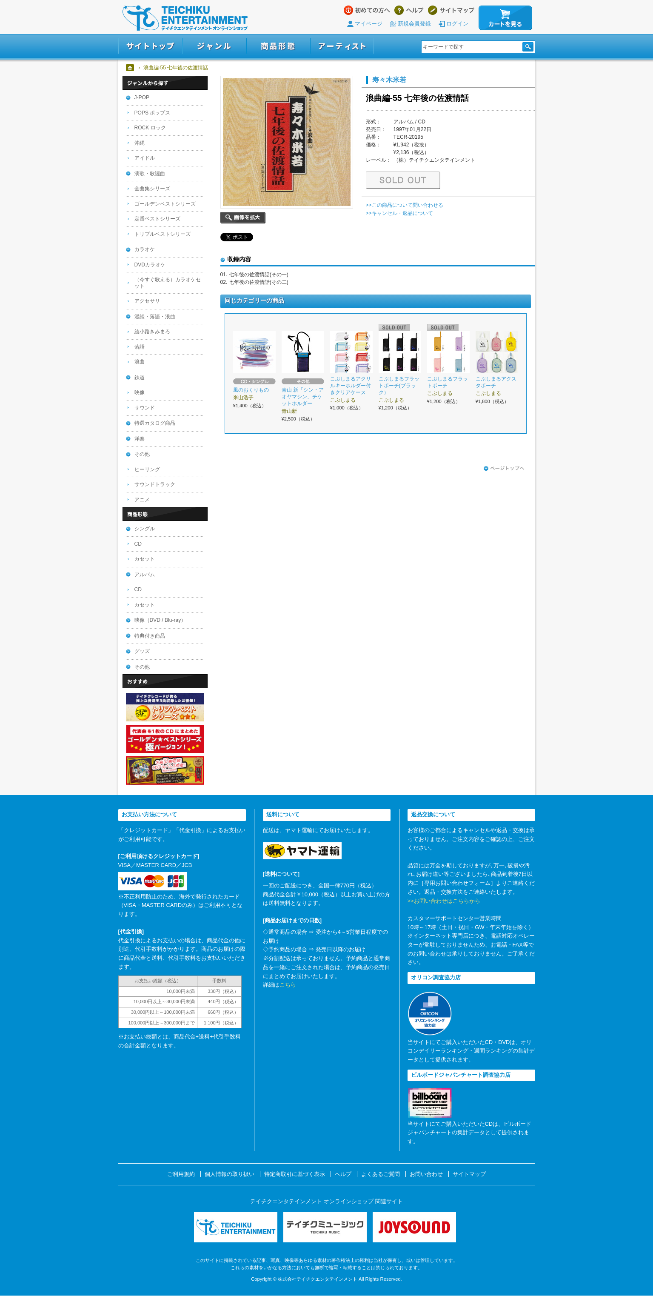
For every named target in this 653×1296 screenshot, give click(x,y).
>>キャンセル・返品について (399, 213)
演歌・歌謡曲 (149, 174)
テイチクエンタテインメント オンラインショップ (185, 18)
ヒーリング (147, 469)
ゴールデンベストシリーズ (165, 204)
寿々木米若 (389, 79)
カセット (144, 559)
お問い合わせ (426, 1174)
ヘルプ (409, 10)
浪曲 (139, 362)
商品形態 (278, 46)
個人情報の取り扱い (229, 1174)
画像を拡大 (242, 217)
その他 (142, 454)
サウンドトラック (154, 484)
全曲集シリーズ (152, 189)
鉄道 (139, 378)
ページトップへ (504, 468)
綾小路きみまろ (152, 332)
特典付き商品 (149, 636)
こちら (287, 984)
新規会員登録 (414, 23)
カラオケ (144, 249)
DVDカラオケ (150, 265)
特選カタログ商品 (154, 423)
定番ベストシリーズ (157, 219)
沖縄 (139, 143)
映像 (139, 392)
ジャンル (214, 46)
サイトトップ (150, 46)
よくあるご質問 (380, 1174)
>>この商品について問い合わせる (404, 205)
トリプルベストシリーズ (162, 234)
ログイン (457, 23)
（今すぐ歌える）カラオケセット (167, 283)
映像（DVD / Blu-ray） (160, 620)
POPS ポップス (152, 113)
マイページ (368, 23)
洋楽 (139, 439)
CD (138, 544)
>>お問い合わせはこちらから (444, 901)
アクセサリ (147, 301)
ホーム (130, 67)
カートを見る (505, 18)
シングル (144, 529)
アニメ (142, 500)
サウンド (144, 408)
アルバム (144, 575)
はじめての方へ (367, 10)
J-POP (142, 97)
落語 (139, 347)
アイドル (144, 158)
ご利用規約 (181, 1174)
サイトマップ (451, 10)
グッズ (142, 651)
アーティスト (342, 46)
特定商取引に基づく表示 (294, 1174)
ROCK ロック (150, 128)
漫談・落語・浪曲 (154, 317)
